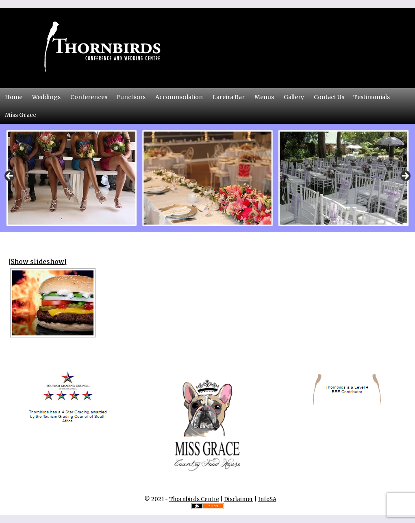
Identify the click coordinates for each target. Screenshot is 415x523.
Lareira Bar (229, 97)
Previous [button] (10, 176)
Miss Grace (20, 115)
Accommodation (179, 97)
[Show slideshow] (37, 261)
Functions (131, 97)
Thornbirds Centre (194, 499)
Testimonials (371, 97)
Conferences (91, 96)
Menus (264, 97)
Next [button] (405, 176)
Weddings (46, 97)
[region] (207, 178)
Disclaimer (238, 499)
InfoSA (267, 499)
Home (13, 97)
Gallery (294, 97)
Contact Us (331, 96)
